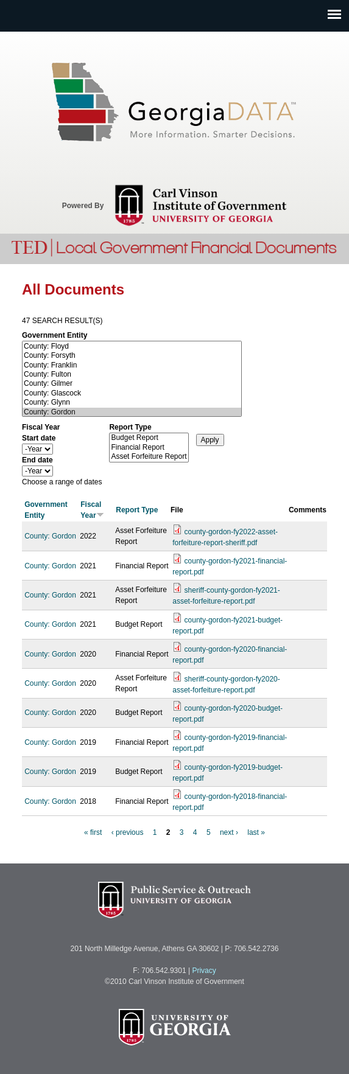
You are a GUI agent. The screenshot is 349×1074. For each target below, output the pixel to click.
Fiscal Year (41, 427)
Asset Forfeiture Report (149, 456)
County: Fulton (132, 374)
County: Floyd (132, 346)
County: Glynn (132, 402)
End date (37, 460)
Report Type (130, 427)
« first (93, 832)
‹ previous (127, 832)
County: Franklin (132, 365)
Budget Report (149, 437)
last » (256, 832)
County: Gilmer (132, 383)
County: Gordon (132, 412)
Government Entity (54, 335)
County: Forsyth (132, 355)
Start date (38, 438)
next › (229, 832)
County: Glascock (132, 393)
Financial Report (149, 447)
